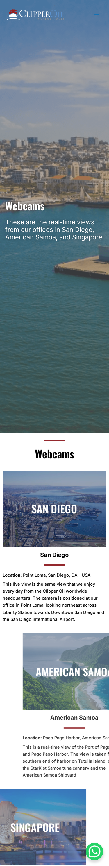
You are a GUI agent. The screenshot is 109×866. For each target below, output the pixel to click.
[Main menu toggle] (97, 14)
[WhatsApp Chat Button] (94, 851)
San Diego (40, 554)
